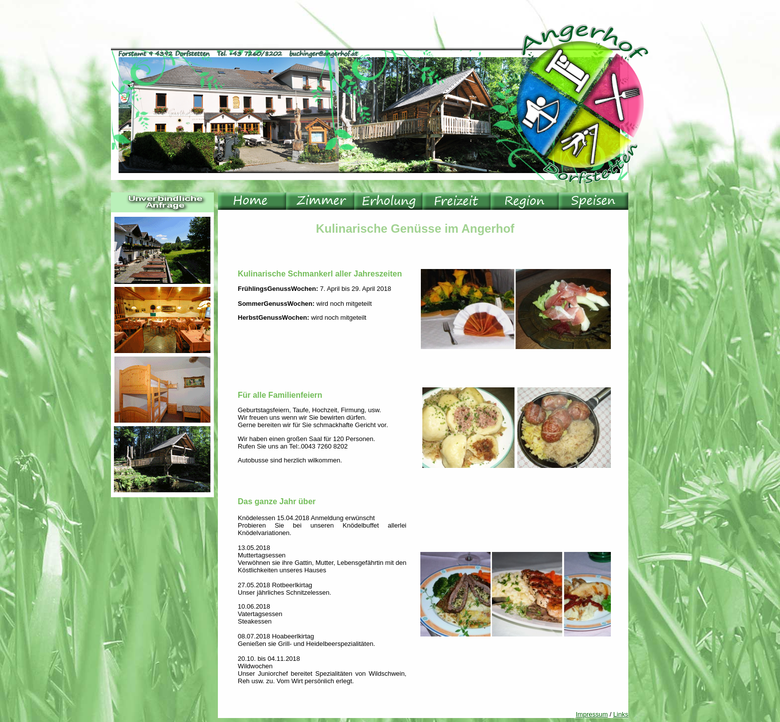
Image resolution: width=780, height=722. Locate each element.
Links (620, 714)
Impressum (592, 714)
